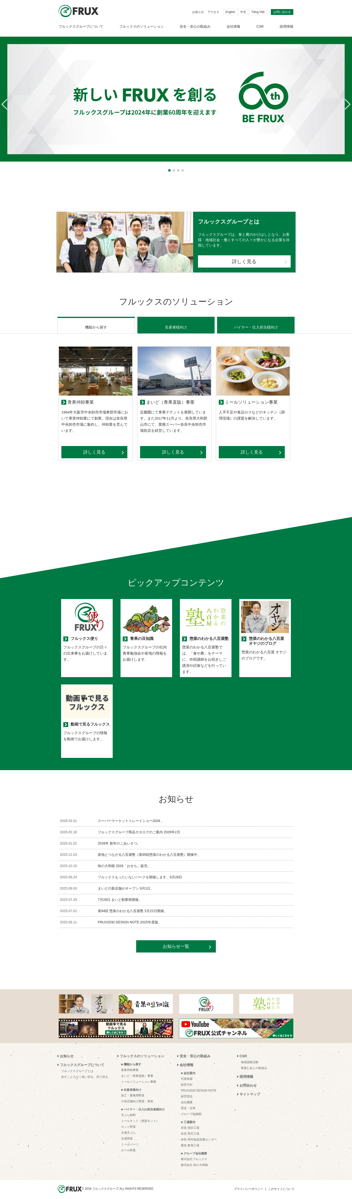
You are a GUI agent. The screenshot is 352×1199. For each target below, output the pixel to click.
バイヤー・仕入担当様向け (255, 324)
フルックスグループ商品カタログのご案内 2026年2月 (139, 829)
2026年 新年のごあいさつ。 (119, 840)
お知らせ (198, 12)
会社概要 (187, 1099)
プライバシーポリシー (248, 1185)
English (230, 12)
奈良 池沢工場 (190, 1124)
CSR (260, 26)
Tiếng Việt (257, 12)
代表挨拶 (187, 1075)
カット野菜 (128, 1123)
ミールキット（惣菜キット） (140, 1117)
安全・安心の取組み (195, 26)
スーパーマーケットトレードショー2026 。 (131, 818)
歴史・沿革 (188, 1105)
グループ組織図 (191, 1111)
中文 (243, 12)
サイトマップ (250, 1091)
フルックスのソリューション (141, 26)
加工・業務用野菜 (132, 1092)
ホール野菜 (128, 1147)
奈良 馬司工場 (190, 1130)
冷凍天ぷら (128, 1129)
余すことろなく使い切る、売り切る (84, 1073)
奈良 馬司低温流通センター (199, 1136)
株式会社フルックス (194, 1156)
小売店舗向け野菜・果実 (137, 1098)
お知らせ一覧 (176, 943)
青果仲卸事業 (130, 1067)
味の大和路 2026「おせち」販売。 (124, 863)
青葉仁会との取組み (254, 1065)
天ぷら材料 (128, 1112)
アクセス (213, 12)
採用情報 (286, 26)
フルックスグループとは (77, 1068)
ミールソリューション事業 (138, 1078)
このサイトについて (281, 1185)
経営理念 (187, 1093)
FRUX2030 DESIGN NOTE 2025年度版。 (130, 919)
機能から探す (96, 324)
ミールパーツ (130, 1141)
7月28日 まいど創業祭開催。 (120, 896)
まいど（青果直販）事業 (137, 1072)
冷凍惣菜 (127, 1135)
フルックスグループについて (81, 26)
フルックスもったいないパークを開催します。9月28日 (140, 874)
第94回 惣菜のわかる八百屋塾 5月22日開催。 (132, 908)
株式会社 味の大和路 (194, 1162)
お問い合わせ (282, 12)
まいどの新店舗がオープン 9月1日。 (126, 885)
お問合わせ (248, 1082)
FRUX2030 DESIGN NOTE (198, 1087)
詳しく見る (244, 261)
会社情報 (233, 26)
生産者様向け (176, 324)
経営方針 (187, 1081)
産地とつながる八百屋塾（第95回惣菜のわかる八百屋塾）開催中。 (149, 851)
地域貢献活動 (249, 1059)
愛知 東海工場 (190, 1142)
